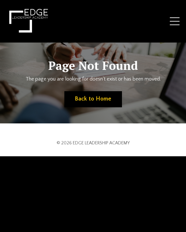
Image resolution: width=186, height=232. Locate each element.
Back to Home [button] (93, 99)
